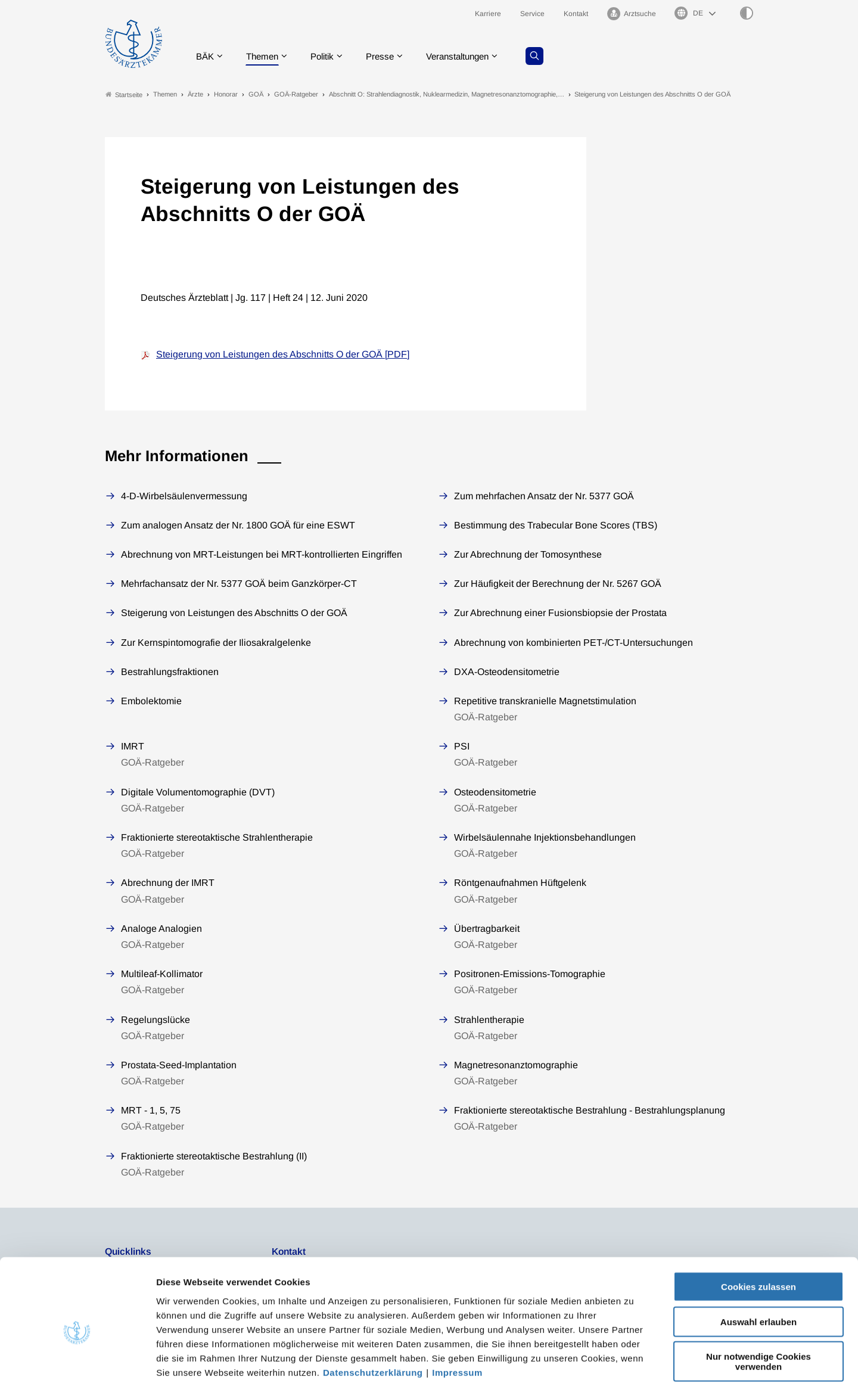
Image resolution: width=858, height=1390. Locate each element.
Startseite (123, 94)
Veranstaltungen (470, 56)
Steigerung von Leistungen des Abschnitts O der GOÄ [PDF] (282, 355)
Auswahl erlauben (758, 1268)
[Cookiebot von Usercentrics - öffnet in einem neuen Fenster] (77, 1367)
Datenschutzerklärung (373, 1318)
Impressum (457, 1318)
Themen (265, 56)
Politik (328, 56)
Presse (388, 56)
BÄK (206, 56)
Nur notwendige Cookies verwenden (758, 1308)
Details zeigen (634, 1366)
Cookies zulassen (758, 1233)
